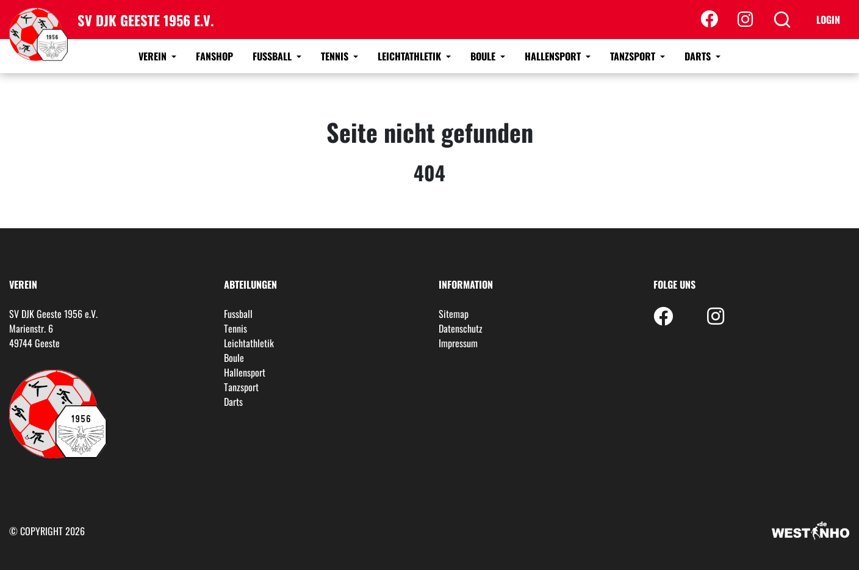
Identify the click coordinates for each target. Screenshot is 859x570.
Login (828, 19)
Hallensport (554, 56)
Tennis (336, 56)
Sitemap (454, 313)
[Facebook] (709, 19)
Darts (699, 56)
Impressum (458, 343)
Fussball (273, 56)
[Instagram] (745, 19)
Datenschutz (461, 328)
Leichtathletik (411, 56)
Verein (153, 56)
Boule (484, 56)
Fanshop (214, 56)
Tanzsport (634, 56)
